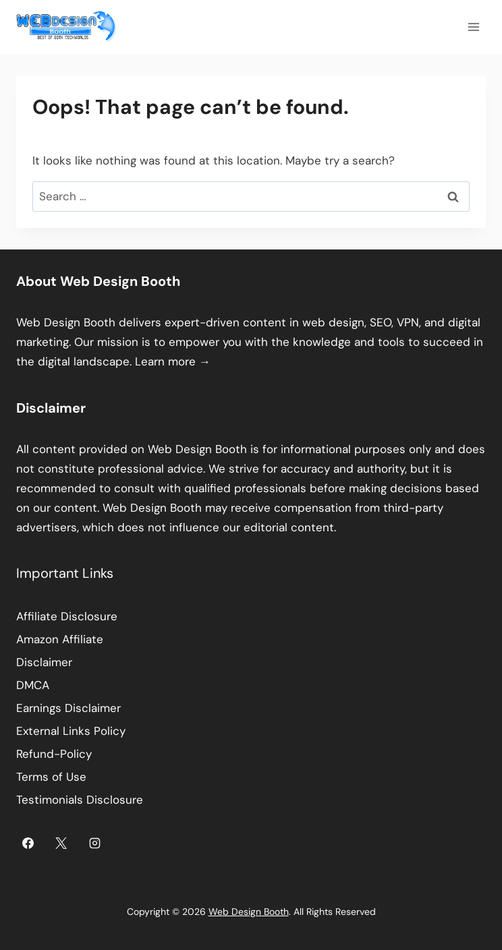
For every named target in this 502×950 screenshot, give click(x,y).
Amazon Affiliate (59, 639)
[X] (61, 842)
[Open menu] (473, 26)
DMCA (32, 685)
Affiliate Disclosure (66, 616)
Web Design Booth (65, 322)
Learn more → (173, 361)
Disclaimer (44, 662)
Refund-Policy (54, 753)
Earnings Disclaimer (68, 708)
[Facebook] (27, 842)
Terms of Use (51, 776)
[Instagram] (95, 842)
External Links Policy (70, 730)
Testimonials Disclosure (79, 799)
